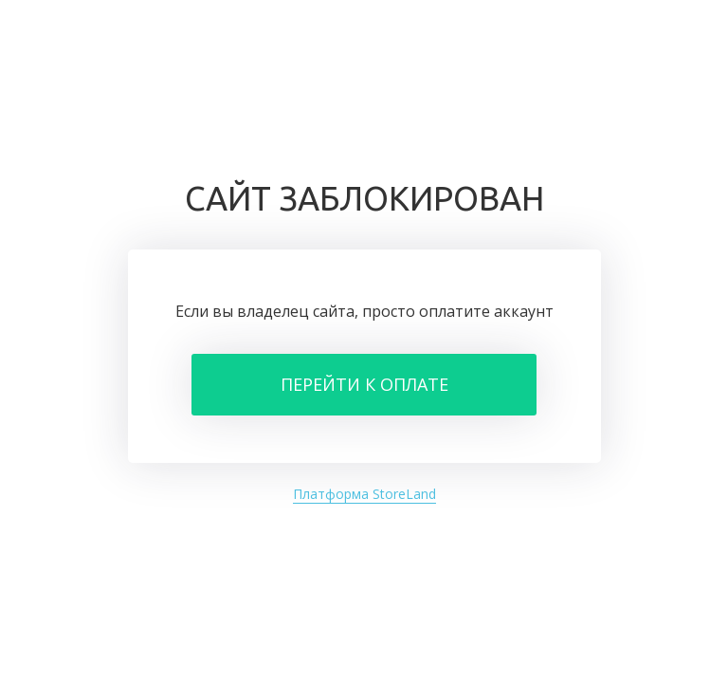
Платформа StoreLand (364, 494)
